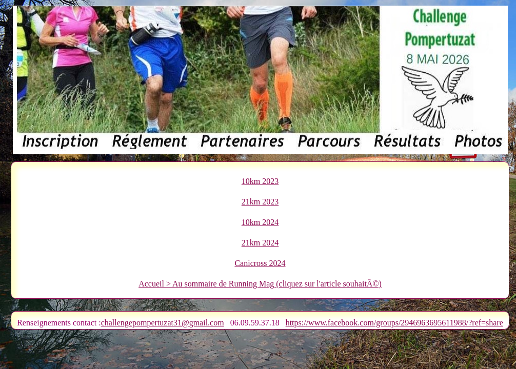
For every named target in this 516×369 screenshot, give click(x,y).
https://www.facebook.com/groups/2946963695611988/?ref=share (394, 322)
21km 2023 (260, 201)
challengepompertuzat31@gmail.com (162, 322)
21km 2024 (260, 242)
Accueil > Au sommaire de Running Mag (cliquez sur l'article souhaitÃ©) (260, 283)
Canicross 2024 (259, 263)
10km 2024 (260, 222)
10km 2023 (260, 181)
